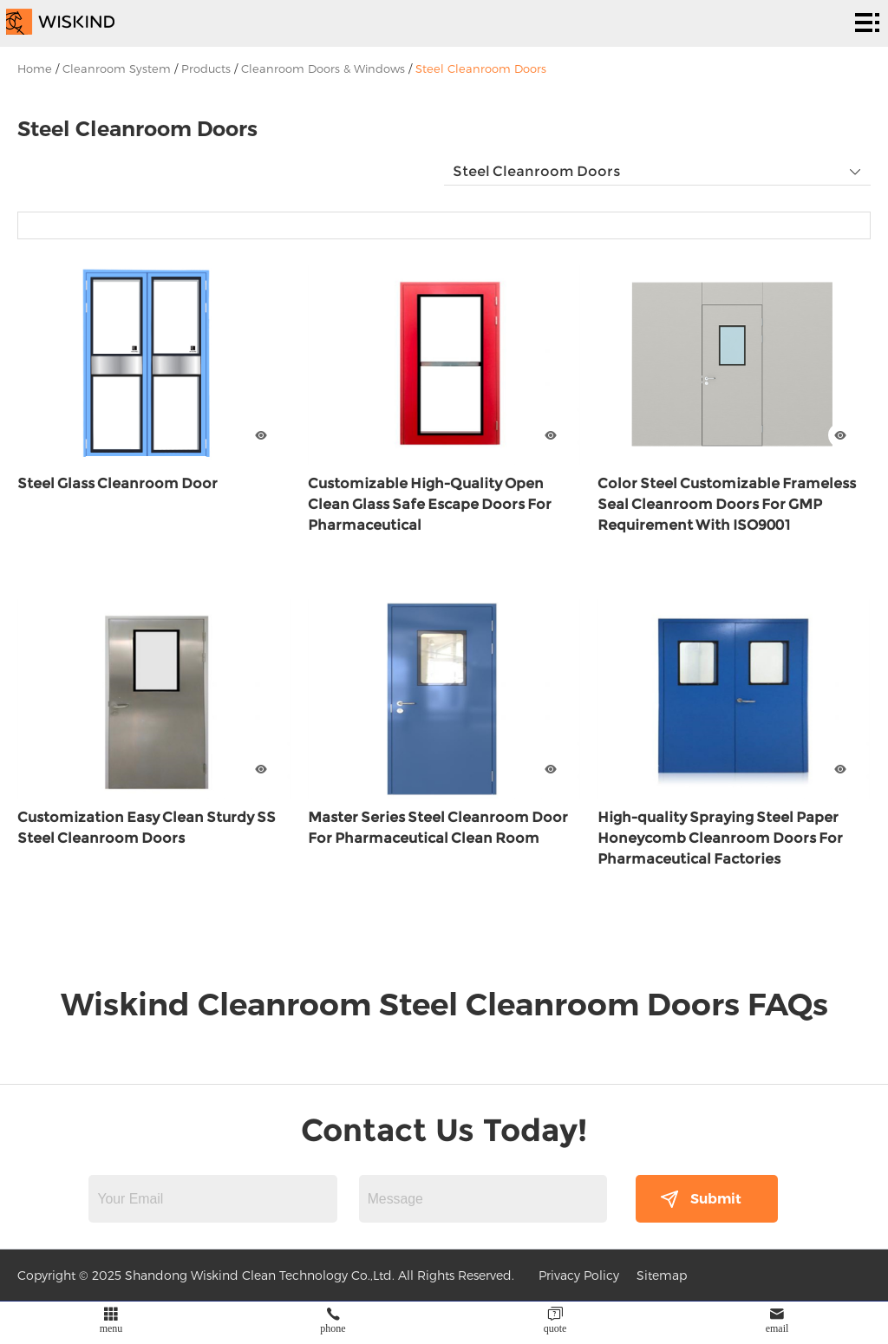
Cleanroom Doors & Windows (323, 68)
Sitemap (662, 1275)
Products (206, 68)
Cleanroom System (116, 68)
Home (34, 68)
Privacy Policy (579, 1275)
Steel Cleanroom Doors (480, 68)
